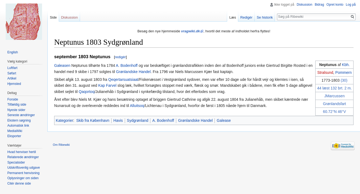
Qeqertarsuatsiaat (123, 79)
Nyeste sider (16, 110)
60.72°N (330, 111)
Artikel (11, 78)
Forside (12, 99)
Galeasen (62, 65)
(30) (344, 80)
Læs (232, 17)
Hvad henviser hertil (21, 152)
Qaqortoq (86, 91)
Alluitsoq (137, 105)
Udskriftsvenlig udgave (23, 167)
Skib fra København (92, 120)
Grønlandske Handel (133, 72)
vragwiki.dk (190, 31)
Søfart (11, 73)
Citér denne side (19, 183)
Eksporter (14, 136)
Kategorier (64, 120)
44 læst (323, 88)
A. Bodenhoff (127, 65)
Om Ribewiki (61, 144)
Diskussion (304, 4)
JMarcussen (334, 96)
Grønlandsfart (334, 104)
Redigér (246, 17)
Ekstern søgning (19, 120)
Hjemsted (14, 84)
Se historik (265, 17)
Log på (351, 4)
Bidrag (319, 4)
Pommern (343, 72)
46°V (342, 111)
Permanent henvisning (23, 173)
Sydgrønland (137, 120)
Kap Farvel (107, 85)
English (12, 52)
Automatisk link (18, 125)
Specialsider (16, 162)
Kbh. (346, 65)
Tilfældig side (16, 104)
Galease (224, 120)
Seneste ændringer (21, 115)
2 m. (348, 88)
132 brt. (337, 88)
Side (53, 17)
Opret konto (335, 4)
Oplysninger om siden (23, 178)
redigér (120, 57)
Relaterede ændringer (23, 157)
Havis (118, 120)
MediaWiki (14, 131)
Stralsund (325, 72)
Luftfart (12, 68)
